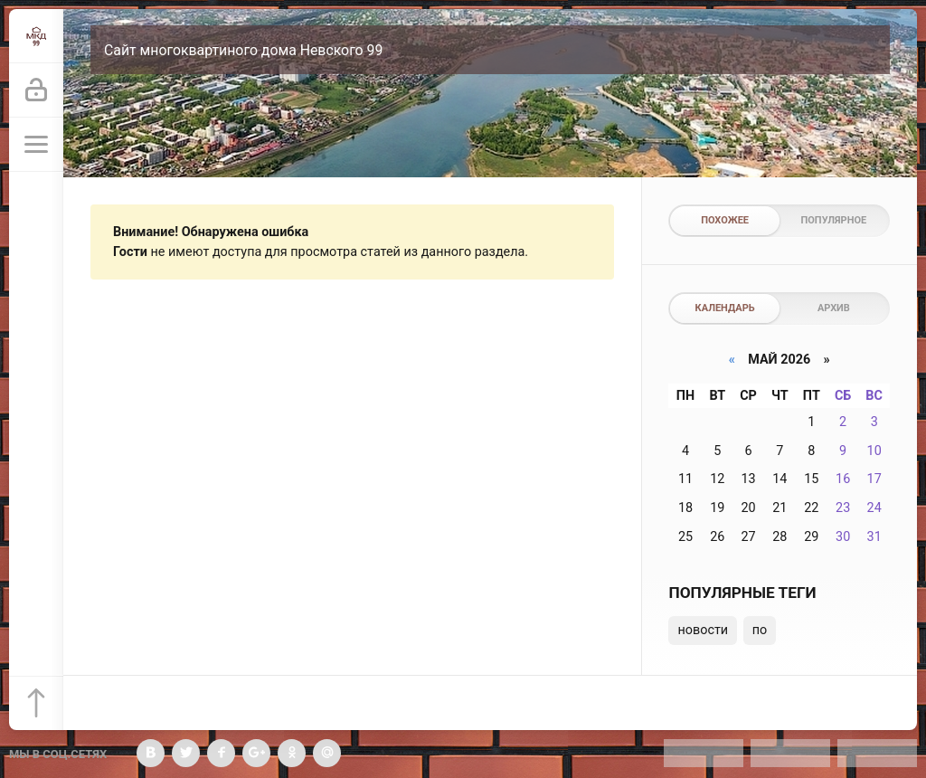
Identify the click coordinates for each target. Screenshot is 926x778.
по (760, 630)
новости (702, 630)
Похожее (725, 220)
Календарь (725, 308)
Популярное (834, 220)
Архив (833, 308)
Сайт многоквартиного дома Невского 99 (243, 50)
